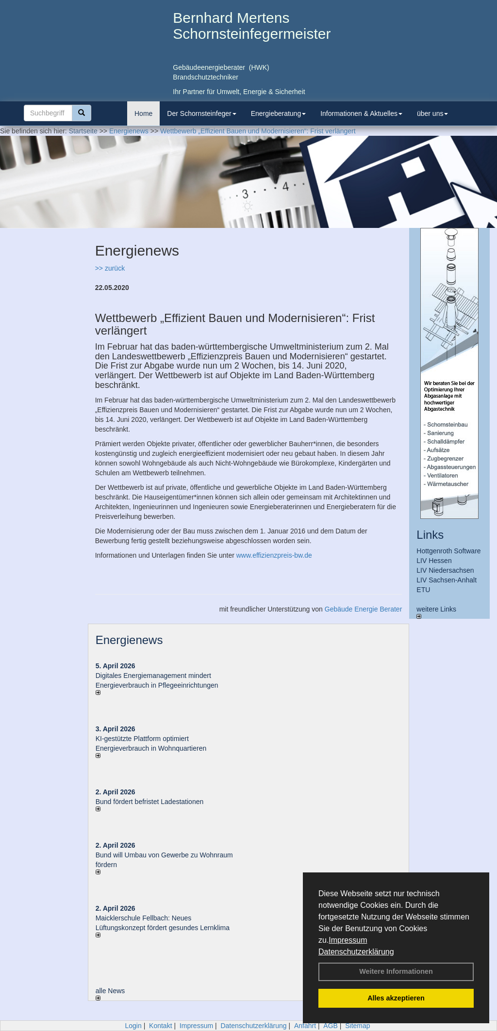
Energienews (129, 639)
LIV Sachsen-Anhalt (446, 580)
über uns (432, 113)
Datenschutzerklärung (356, 952)
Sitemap (357, 1026)
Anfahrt (305, 1026)
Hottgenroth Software (448, 551)
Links (430, 534)
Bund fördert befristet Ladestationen (150, 801)
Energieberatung (278, 113)
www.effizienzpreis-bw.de (274, 555)
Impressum (348, 940)
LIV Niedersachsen (445, 570)
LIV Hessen (433, 560)
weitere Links (436, 612)
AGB (330, 1026)
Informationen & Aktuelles (361, 113)
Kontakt (160, 1026)
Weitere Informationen (396, 971)
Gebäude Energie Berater (363, 609)
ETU (423, 590)
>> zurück (110, 268)
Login (133, 1026)
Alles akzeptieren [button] (396, 998)
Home (143, 113)
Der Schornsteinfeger (201, 113)
